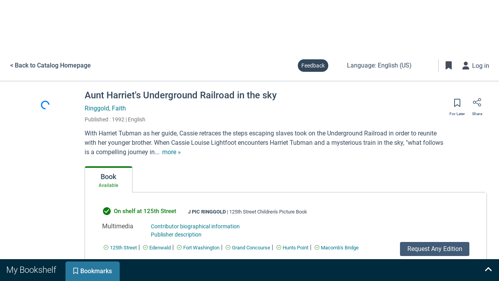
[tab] (109, 179)
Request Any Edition (434, 249)
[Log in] (476, 66)
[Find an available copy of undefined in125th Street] (120, 248)
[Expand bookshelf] (488, 270)
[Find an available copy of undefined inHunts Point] (292, 248)
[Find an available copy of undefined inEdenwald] (157, 248)
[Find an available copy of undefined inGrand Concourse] (248, 248)
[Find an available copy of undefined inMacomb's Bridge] (336, 248)
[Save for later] (457, 105)
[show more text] (171, 152)
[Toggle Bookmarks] (449, 66)
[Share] (477, 105)
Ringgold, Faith (105, 108)
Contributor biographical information (195, 226)
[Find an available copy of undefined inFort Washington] (198, 248)
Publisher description (176, 234)
